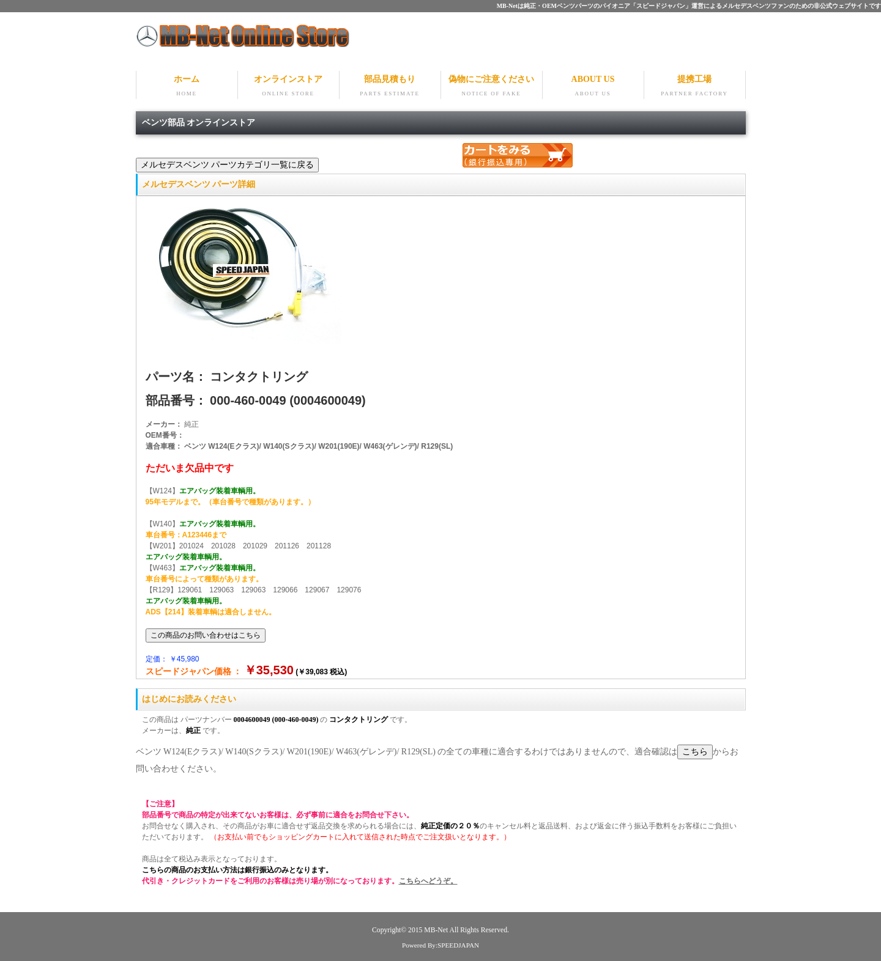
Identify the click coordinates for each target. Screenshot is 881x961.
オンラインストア (288, 87)
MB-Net (436, 930)
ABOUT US (593, 87)
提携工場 (694, 87)
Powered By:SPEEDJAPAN (440, 945)
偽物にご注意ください (491, 87)
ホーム (186, 87)
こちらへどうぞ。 (428, 881)
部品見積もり (390, 87)
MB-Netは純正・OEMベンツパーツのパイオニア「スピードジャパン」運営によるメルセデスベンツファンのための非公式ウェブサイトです (689, 5)
